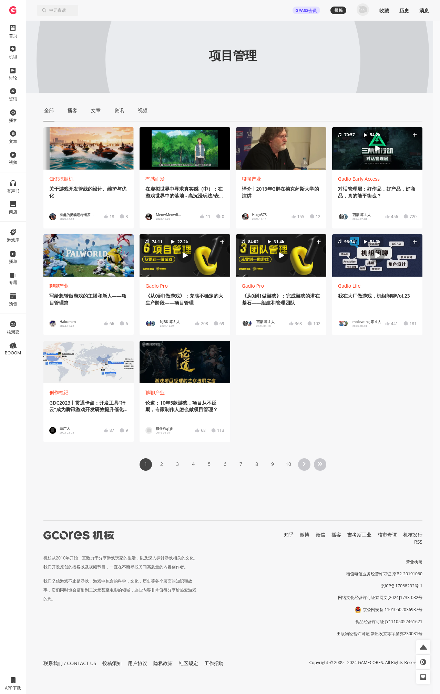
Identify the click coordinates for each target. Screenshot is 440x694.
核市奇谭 (387, 534)
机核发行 (412, 534)
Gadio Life (349, 285)
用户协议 (137, 663)
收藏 (384, 10)
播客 (336, 534)
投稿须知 (112, 663)
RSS (418, 541)
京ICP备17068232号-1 (402, 586)
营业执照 (414, 562)
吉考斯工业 (359, 534)
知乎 (289, 534)
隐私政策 (163, 663)
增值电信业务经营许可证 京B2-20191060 (384, 574)
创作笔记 (59, 392)
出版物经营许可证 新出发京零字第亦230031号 (379, 634)
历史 (404, 10)
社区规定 (188, 663)
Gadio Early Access (359, 178)
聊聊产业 (251, 178)
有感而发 (155, 178)
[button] (377, 148)
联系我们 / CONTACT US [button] (69, 663)
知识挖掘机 (61, 178)
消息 (424, 10)
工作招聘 (214, 663)
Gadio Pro (156, 285)
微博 (304, 534)
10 (288, 464)
